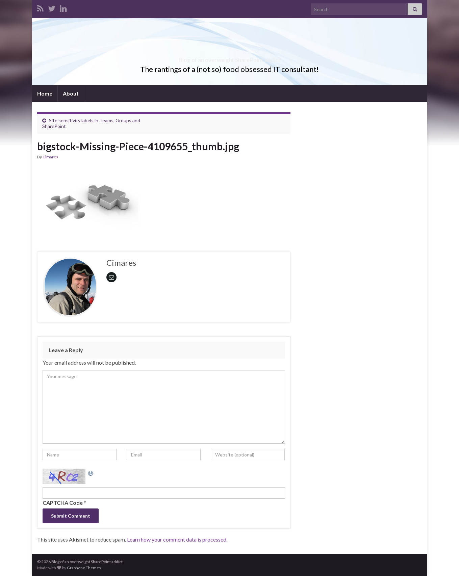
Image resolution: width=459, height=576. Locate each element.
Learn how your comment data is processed (176, 539)
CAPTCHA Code (63, 502)
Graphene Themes (84, 567)
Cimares (50, 156)
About (71, 93)
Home (44, 93)
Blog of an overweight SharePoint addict (229, 57)
